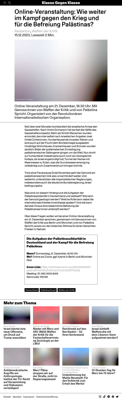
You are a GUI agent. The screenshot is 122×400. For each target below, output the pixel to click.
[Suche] (9, 2)
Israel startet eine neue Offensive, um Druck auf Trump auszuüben (15, 333)
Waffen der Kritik (45, 31)
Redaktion (22, 31)
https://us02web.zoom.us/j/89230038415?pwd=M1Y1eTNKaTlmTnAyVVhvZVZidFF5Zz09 (59, 268)
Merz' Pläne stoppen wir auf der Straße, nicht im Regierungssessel (45, 375)
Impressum (28, 396)
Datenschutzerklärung (47, 396)
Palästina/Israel (48, 290)
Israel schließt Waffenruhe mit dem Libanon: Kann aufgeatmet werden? (105, 333)
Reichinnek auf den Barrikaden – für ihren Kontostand (74, 331)
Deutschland (31, 290)
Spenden (17, 396)
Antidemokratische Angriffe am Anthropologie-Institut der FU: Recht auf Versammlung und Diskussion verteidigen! (17, 379)
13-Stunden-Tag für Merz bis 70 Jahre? (104, 372)
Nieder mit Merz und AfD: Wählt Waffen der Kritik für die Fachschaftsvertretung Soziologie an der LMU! (46, 336)
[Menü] (5, 2)
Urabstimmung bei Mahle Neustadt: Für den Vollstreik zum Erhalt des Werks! (75, 379)
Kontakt (7, 396)
